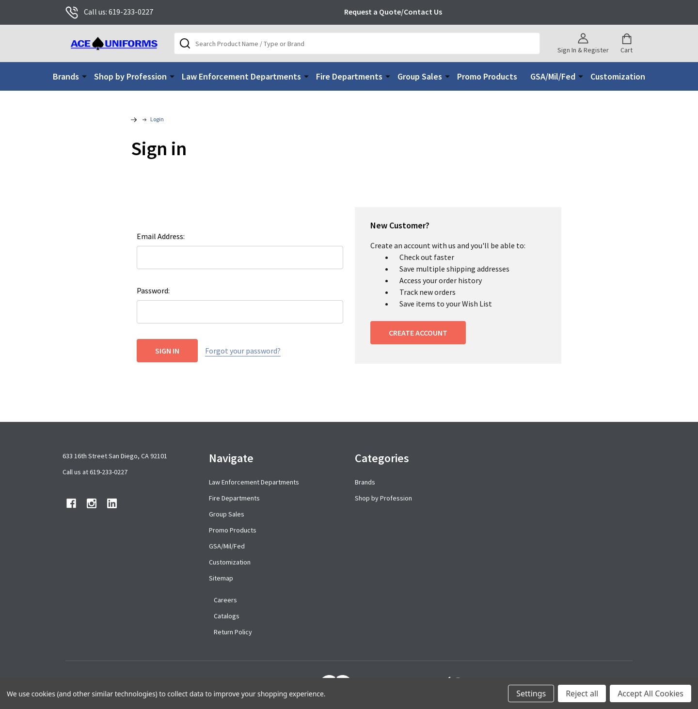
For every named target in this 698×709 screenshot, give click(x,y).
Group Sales (419, 76)
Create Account (418, 333)
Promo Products (487, 76)
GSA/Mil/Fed (552, 76)
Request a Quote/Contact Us (393, 11)
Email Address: (161, 236)
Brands (66, 76)
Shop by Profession (130, 76)
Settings (531, 693)
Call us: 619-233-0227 (109, 11)
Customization (617, 76)
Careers (225, 600)
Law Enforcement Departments (241, 76)
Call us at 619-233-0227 (95, 471)
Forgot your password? (243, 350)
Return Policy (233, 632)
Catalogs (226, 616)
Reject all (582, 693)
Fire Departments (349, 76)
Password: (153, 290)
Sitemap (221, 578)
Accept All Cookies (650, 693)
